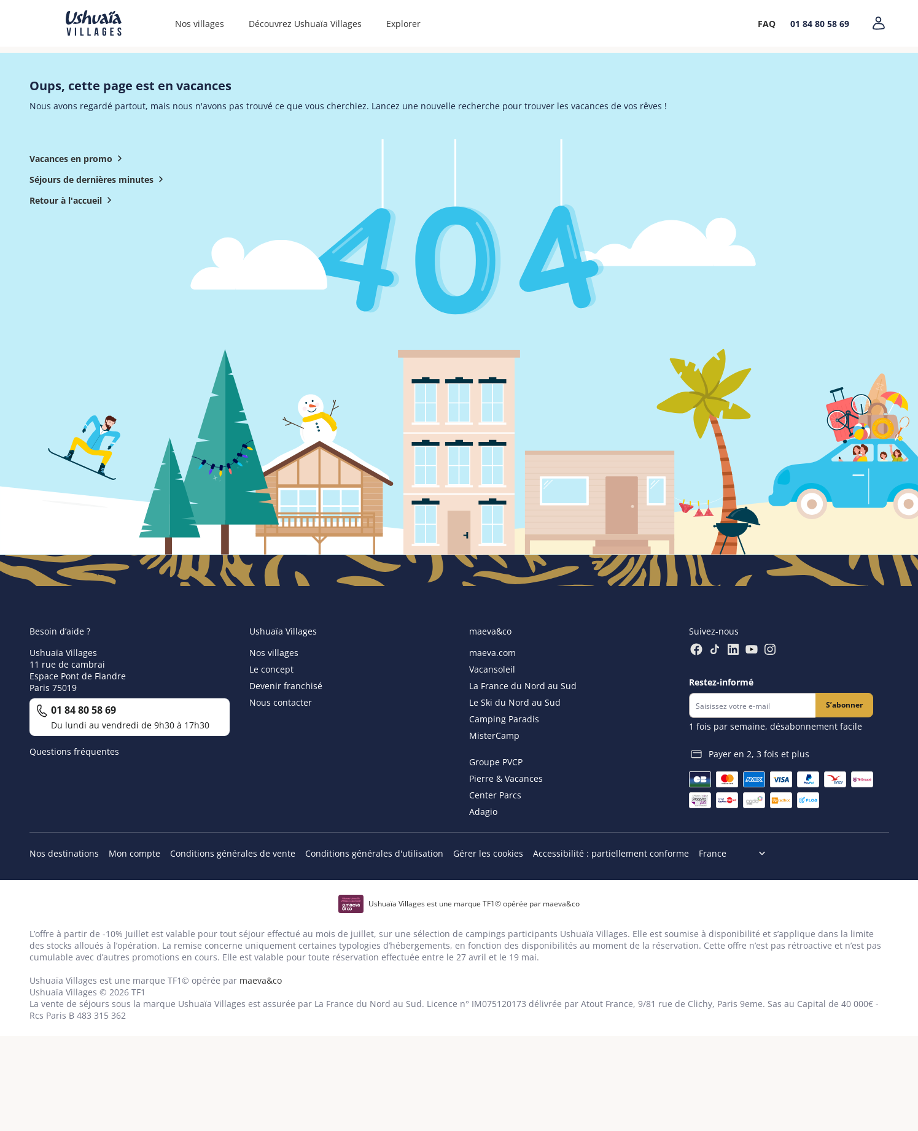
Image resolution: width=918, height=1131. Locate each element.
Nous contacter (280, 702)
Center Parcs (495, 795)
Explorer (403, 23)
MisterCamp (494, 735)
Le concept (271, 669)
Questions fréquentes (74, 751)
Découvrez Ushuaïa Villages (305, 23)
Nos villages (199, 23)
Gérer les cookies (488, 853)
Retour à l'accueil (73, 200)
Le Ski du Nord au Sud (515, 702)
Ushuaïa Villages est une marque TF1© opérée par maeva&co (474, 903)
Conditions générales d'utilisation (374, 853)
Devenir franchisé (285, 686)
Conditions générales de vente (232, 853)
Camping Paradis (504, 719)
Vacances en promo (78, 158)
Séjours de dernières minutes (98, 179)
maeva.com (492, 652)
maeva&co (260, 980)
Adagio (483, 811)
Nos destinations (64, 853)
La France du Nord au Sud (523, 686)
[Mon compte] (878, 23)
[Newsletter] (752, 705)
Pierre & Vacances (506, 778)
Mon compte (134, 853)
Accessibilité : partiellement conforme (611, 853)
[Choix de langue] (737, 853)
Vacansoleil (492, 669)
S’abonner (844, 705)
